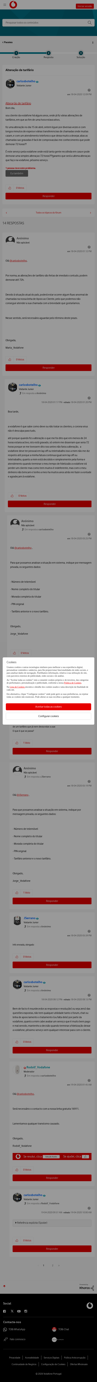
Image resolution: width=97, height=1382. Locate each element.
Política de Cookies (72, 683)
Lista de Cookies (17, 687)
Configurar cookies (48, 716)
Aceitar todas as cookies (48, 706)
